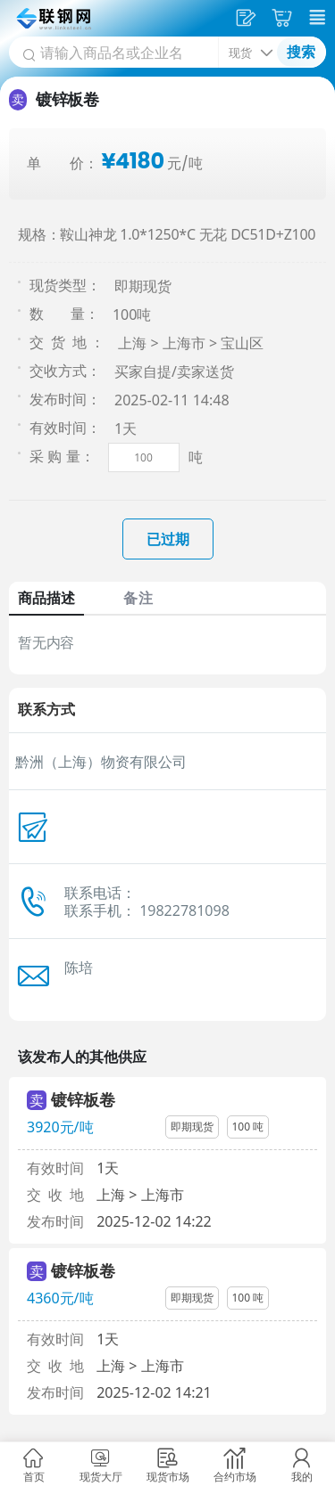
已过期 (168, 539)
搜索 (301, 52)
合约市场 (235, 1476)
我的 (302, 1476)
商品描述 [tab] (46, 598)
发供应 (248, 17)
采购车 (284, 17)
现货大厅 (101, 1476)
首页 (34, 1476)
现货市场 (168, 1476)
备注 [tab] (137, 598)
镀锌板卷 (83, 1099)
